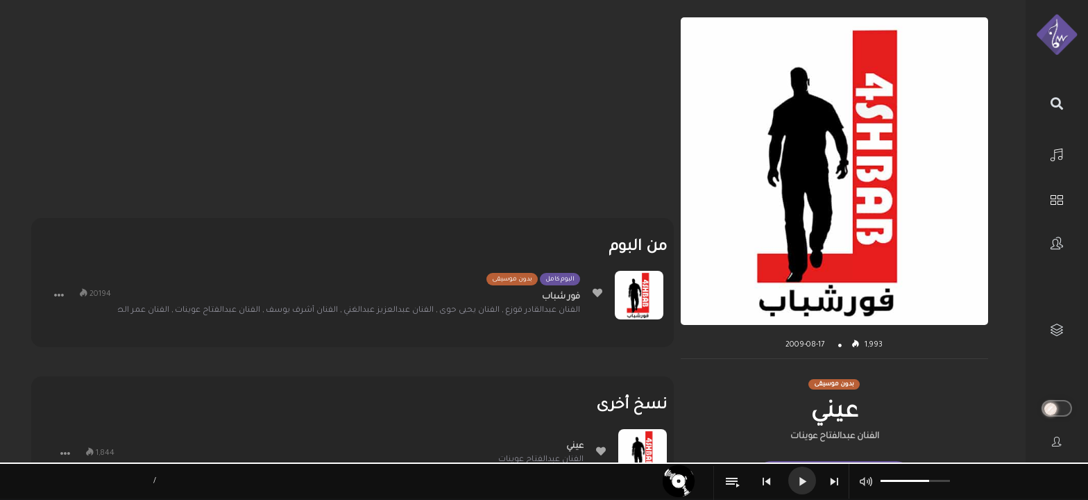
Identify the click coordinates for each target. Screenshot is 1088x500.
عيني (575, 446)
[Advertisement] (352, 114)
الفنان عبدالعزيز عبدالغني (388, 310)
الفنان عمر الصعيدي (131, 310)
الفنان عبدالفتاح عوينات (834, 437)
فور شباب (561, 297)
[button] (59, 295)
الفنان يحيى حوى (469, 310)
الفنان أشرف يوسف (302, 310)
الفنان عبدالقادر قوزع (542, 310)
